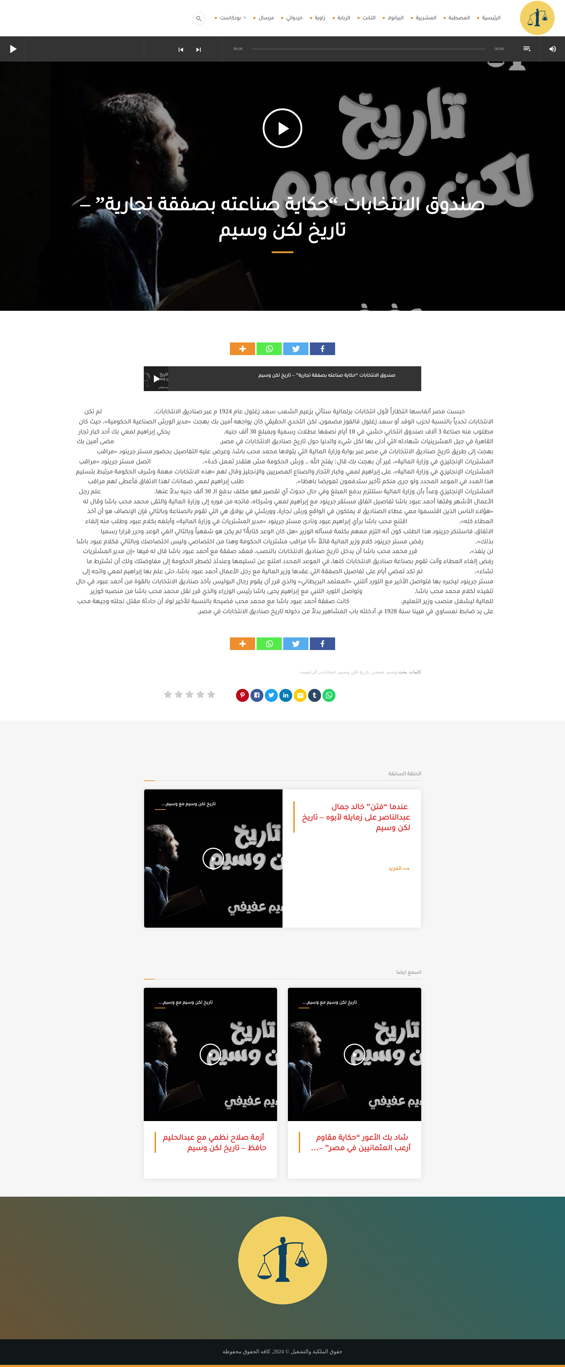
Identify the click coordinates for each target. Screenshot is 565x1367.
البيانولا (396, 18)
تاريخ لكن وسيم (354, 671)
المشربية (426, 18)
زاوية (320, 18)
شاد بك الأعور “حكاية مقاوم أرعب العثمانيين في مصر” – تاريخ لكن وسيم (363, 1148)
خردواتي (294, 18)
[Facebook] (322, 348)
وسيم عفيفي (384, 671)
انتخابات (328, 671)
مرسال (266, 18)
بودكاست (230, 18)
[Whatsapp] (269, 348)
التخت (368, 18)
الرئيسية (491, 18)
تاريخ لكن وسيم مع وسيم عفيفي (190, 804)
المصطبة (459, 18)
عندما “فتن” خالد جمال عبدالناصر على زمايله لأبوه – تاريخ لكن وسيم (356, 817)
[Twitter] (295, 348)
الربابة (344, 18)
